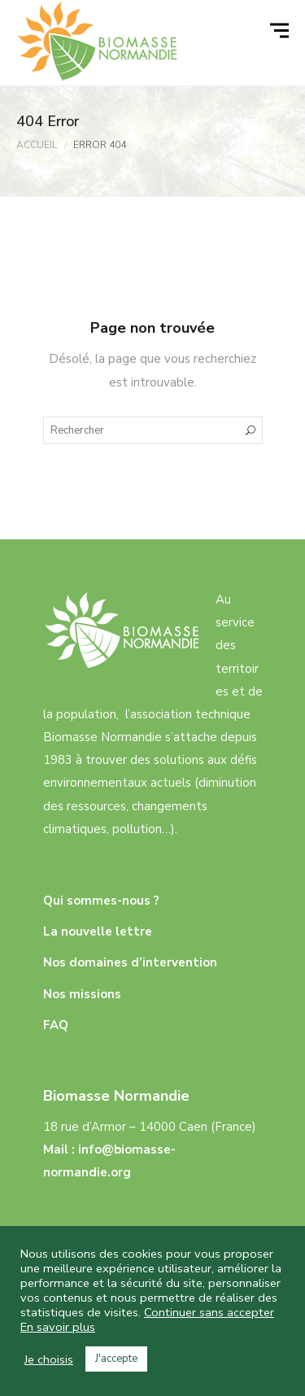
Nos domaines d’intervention (130, 962)
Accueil (36, 144)
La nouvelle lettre (97, 931)
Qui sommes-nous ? (101, 900)
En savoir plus (57, 1327)
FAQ (55, 1025)
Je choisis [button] (48, 1359)
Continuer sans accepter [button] (209, 1312)
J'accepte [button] (116, 1358)
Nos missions (82, 994)
